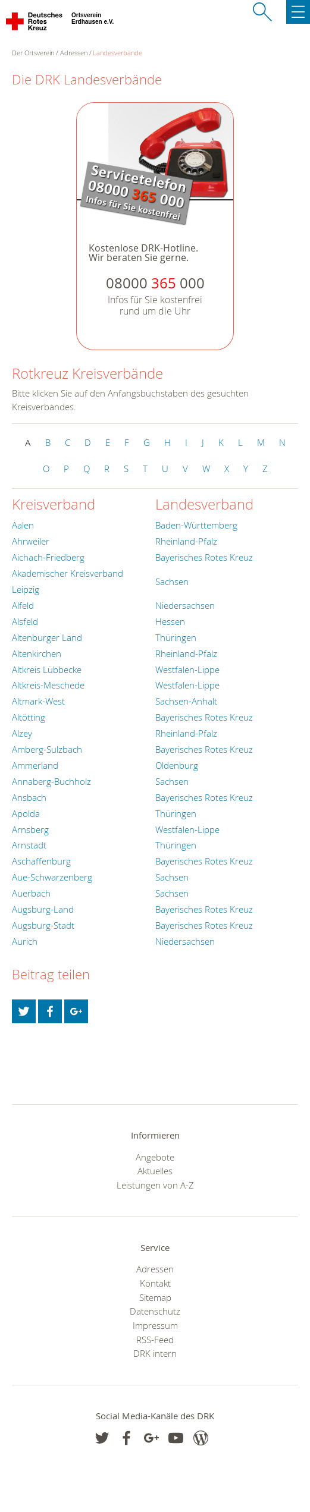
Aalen (23, 525)
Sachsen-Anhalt (186, 701)
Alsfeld (25, 621)
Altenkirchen (36, 653)
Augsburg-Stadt (43, 925)
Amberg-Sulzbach (47, 749)
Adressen (73, 52)
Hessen (170, 621)
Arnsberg (30, 829)
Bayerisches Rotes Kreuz (204, 557)
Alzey (22, 733)
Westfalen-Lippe (187, 669)
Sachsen (172, 581)
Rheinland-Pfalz (186, 541)
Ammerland (35, 765)
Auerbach (31, 893)
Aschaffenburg (41, 861)
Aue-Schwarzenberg (52, 877)
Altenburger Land (47, 637)
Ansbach (29, 797)
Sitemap (155, 1297)
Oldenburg (176, 765)
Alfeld (23, 605)
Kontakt (155, 1283)
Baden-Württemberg (196, 525)
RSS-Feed (155, 1340)
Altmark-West (38, 701)
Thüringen (175, 637)
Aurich (24, 941)
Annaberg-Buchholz (51, 781)
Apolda (26, 813)
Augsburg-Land (43, 909)
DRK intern (155, 1353)
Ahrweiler (30, 541)
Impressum (155, 1325)
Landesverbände (117, 52)
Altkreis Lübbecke (47, 669)
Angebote (155, 1157)
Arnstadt (29, 845)
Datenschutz (155, 1311)
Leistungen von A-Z (155, 1185)
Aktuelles (155, 1171)
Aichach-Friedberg (48, 557)
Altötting (28, 717)
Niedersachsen (185, 605)
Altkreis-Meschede (48, 685)
